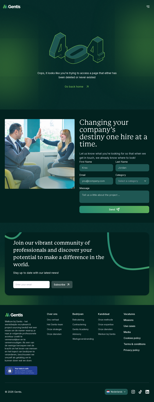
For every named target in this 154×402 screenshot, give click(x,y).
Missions (128, 320)
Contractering (79, 324)
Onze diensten (54, 334)
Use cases (129, 326)
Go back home (77, 86)
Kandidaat (103, 314)
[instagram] (133, 392)
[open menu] (148, 6)
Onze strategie (54, 329)
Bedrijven (77, 314)
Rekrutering (78, 319)
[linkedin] (147, 392)
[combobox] (129, 180)
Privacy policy (132, 350)
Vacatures (129, 314)
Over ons (52, 314)
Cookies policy (132, 338)
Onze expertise (106, 324)
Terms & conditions (134, 344)
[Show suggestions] (146, 180)
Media (127, 332)
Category (121, 174)
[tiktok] (140, 392)
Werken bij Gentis (107, 334)
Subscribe (62, 284)
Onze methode (105, 319)
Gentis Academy (80, 329)
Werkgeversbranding (83, 339)
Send (114, 209)
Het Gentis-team (55, 324)
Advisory (76, 334)
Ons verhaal (53, 319)
